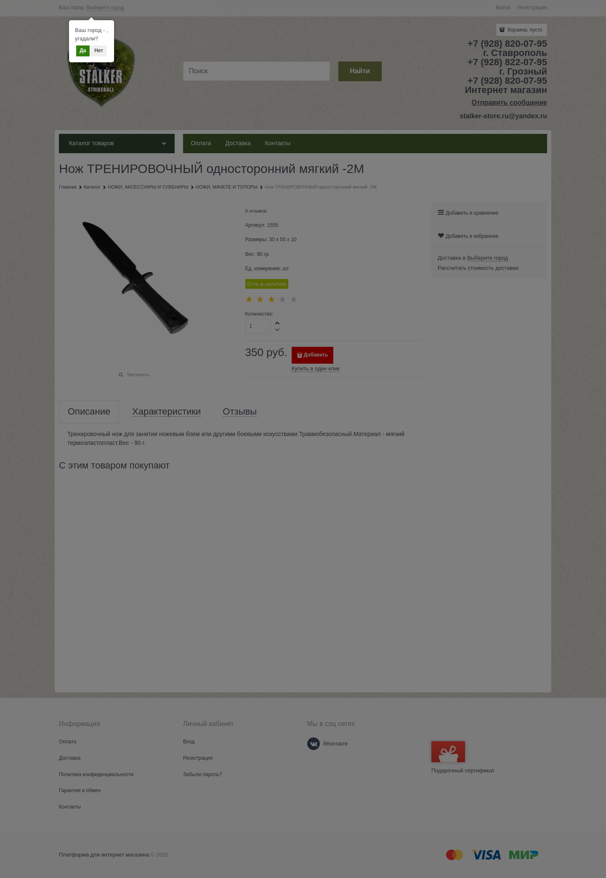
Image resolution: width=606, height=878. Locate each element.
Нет (98, 50)
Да (83, 50)
